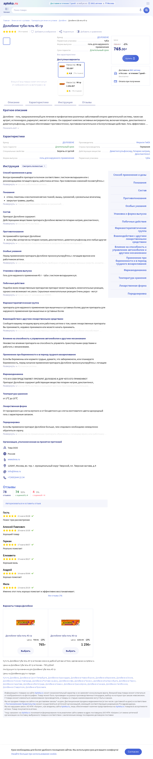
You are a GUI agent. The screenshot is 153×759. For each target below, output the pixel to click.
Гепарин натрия (141, 150)
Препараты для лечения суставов (44, 20)
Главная (6, 20)
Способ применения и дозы (129, 174)
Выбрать (25, 650)
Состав (142, 190)
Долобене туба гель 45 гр (19, 635)
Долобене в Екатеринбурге (105, 680)
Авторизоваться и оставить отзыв (23, 503)
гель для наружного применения (57, 157)
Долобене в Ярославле (36, 687)
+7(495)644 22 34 (16, 477)
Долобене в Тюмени (83, 680)
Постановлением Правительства (21, 704)
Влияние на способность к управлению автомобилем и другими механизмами (129, 249)
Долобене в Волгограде (33, 684)
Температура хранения (132, 278)
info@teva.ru (14, 471)
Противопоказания (134, 198)
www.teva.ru (14, 459)
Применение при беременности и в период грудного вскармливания (131, 260)
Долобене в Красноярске (75, 684)
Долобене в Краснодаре (59, 677)
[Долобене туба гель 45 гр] (71, 69)
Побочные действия (134, 221)
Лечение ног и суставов (20, 20)
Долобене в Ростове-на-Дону (45, 680)
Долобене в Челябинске (117, 684)
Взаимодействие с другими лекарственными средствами (130, 239)
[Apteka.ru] (11, 3)
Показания (139, 182)
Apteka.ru (39, 692)
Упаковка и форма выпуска (130, 213)
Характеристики (39, 102)
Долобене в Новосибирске (82, 677)
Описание (13, 102)
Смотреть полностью (34, 166)
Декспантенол (142, 153)
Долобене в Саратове (12, 684)
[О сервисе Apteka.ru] (147, 3)
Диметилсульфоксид (121, 150)
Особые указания (136, 206)
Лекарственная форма (132, 285)
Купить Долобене (11, 677)
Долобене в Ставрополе (14, 687)
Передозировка (137, 293)
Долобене (62, 20)
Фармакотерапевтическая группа (130, 229)
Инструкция (65, 102)
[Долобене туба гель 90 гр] (70, 87)
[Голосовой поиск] (140, 10)
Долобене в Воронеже (105, 677)
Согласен (133, 751)
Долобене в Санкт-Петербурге (33, 677)
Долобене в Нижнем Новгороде (17, 680)
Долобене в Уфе (66, 680)
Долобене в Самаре (96, 684)
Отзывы (87, 102)
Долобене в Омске (124, 677)
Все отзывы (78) (55, 595)
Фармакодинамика (135, 270)
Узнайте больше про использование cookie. (34, 753)
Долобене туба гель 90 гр (64, 635)
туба (147, 157)
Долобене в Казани (54, 684)
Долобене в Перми (127, 680)
